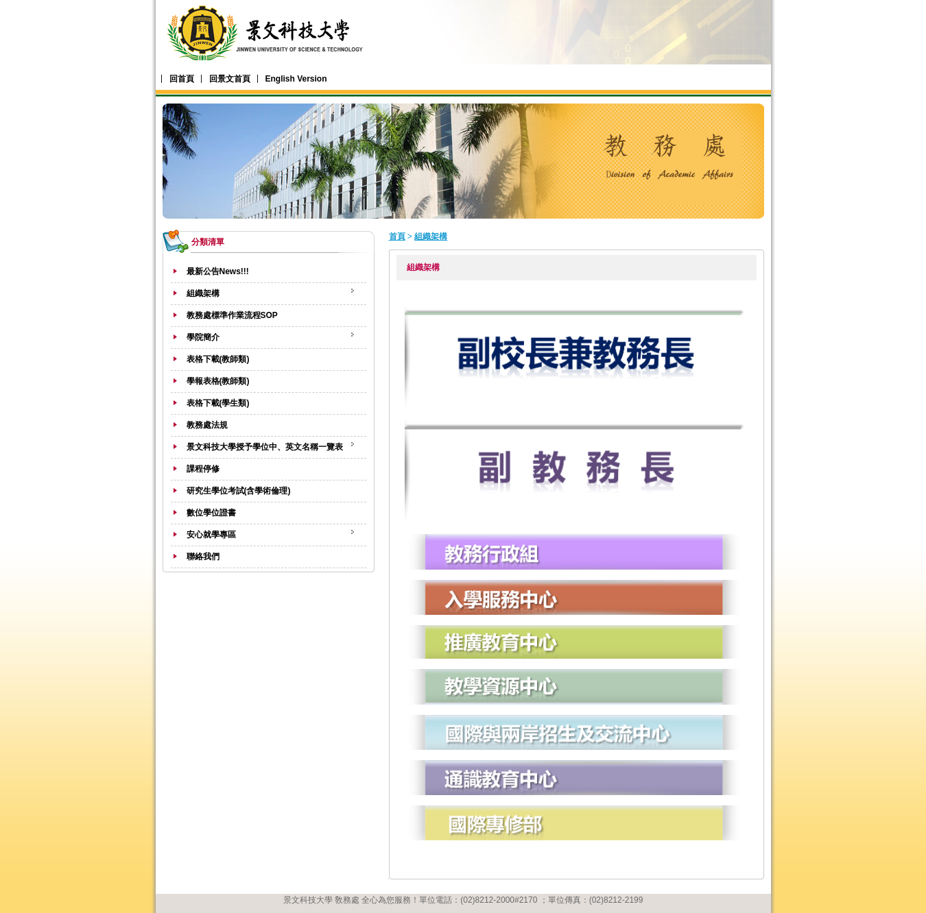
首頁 (397, 236)
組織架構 (430, 236)
